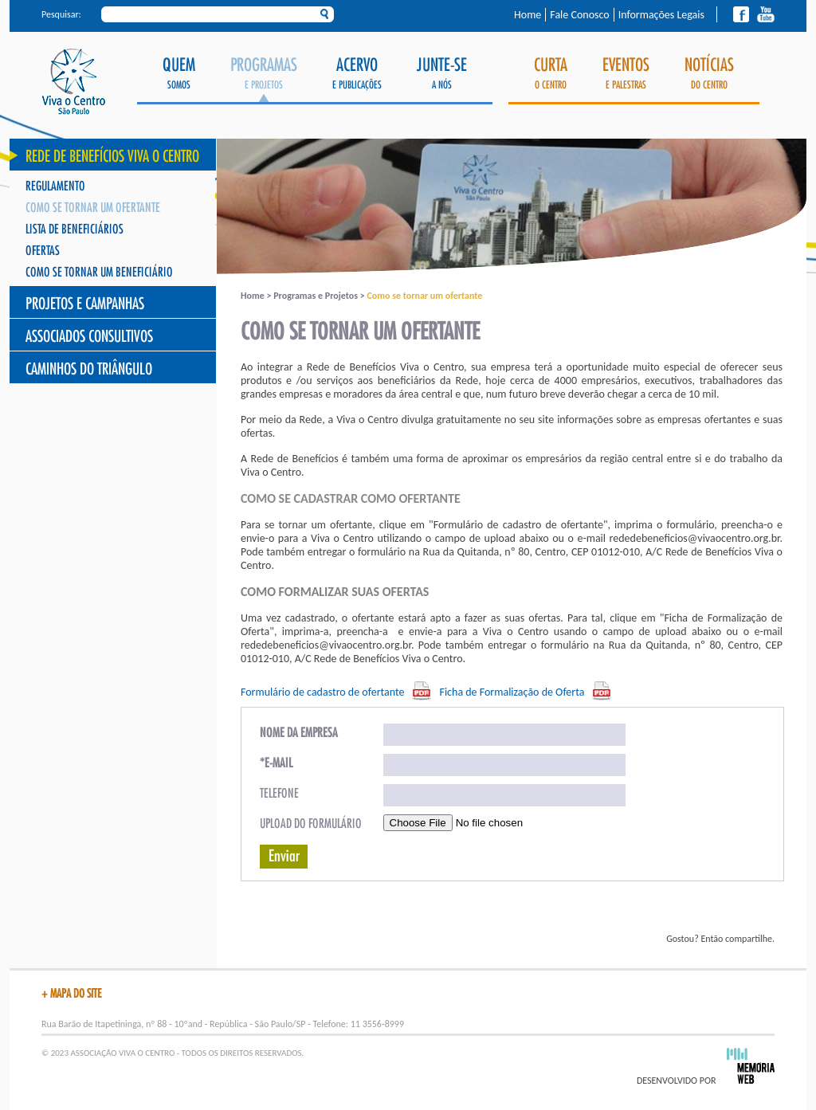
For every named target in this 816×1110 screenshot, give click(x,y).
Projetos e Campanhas (85, 304)
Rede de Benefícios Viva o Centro (112, 156)
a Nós (442, 74)
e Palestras (625, 74)
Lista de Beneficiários (75, 230)
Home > (257, 295)
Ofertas (43, 251)
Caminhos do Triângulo (89, 369)
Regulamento (55, 187)
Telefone (279, 794)
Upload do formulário (311, 824)
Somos (179, 74)
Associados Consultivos (89, 336)
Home (527, 15)
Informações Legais (661, 15)
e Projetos (263, 79)
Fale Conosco (579, 15)
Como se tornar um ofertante (93, 208)
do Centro (709, 74)
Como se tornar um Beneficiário (99, 273)
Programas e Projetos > (320, 295)
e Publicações (357, 74)
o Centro (550, 74)
